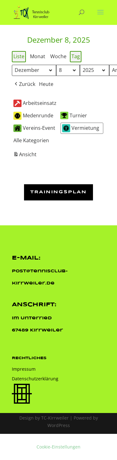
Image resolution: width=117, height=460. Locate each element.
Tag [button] (75, 56)
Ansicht (25, 155)
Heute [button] (46, 84)
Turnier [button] (73, 115)
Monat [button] (37, 56)
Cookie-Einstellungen (58, 447)
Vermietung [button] (80, 128)
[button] (24, 84)
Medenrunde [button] (33, 116)
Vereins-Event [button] (34, 128)
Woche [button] (58, 56)
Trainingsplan (58, 192)
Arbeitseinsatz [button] (34, 103)
